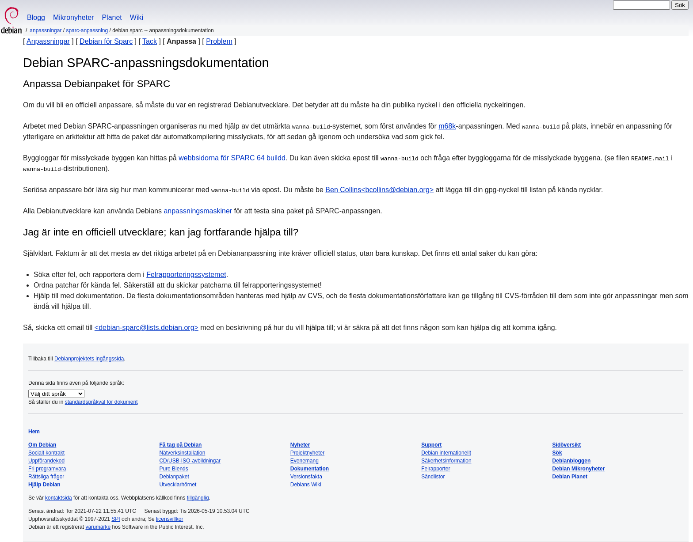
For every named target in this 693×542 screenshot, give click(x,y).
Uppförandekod (46, 461)
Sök (557, 453)
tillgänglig (198, 498)
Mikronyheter (73, 17)
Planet (112, 17)
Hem (34, 431)
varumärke (97, 527)
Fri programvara (47, 469)
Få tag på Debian (180, 445)
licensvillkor (169, 519)
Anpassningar (45, 30)
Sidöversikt (566, 445)
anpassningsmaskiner (198, 211)
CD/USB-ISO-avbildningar (190, 461)
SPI (115, 519)
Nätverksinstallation (182, 453)
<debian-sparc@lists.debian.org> (146, 327)
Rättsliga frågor (46, 477)
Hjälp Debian (44, 484)
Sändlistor (433, 477)
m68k (447, 126)
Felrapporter (435, 469)
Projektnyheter (307, 453)
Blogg (36, 17)
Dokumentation (309, 469)
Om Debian (42, 445)
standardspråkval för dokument (101, 402)
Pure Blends (173, 469)
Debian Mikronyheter (578, 469)
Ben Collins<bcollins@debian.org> (379, 189)
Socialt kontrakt (46, 453)
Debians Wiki (305, 484)
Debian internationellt (446, 453)
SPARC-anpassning (87, 30)
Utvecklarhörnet (177, 484)
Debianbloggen (571, 461)
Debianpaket (174, 477)
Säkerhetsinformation (446, 461)
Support (431, 445)
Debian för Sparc (106, 41)
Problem (219, 41)
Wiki (136, 17)
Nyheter (300, 445)
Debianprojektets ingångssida (89, 359)
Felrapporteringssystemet (186, 274)
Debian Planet (569, 477)
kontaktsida (58, 498)
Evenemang (304, 461)
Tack (149, 41)
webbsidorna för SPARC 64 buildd (232, 158)
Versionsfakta (306, 477)
